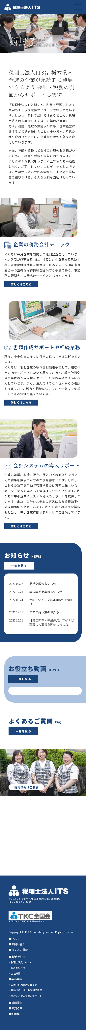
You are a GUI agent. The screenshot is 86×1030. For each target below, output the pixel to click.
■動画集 (14, 1014)
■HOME (14, 939)
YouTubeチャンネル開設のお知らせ (51, 602)
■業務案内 (15, 979)
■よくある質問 (18, 950)
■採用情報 (15, 1003)
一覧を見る (19, 566)
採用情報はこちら (26, 787)
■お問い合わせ (18, 944)
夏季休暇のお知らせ (42, 583)
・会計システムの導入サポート (25, 995)
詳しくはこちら (21, 284)
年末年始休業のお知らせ (45, 592)
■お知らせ (15, 1008)
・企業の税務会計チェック (23, 984)
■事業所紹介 (17, 957)
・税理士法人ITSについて (22, 962)
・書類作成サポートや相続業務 (25, 990)
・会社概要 (14, 973)
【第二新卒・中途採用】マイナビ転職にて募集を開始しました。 (51, 622)
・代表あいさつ (17, 968)
